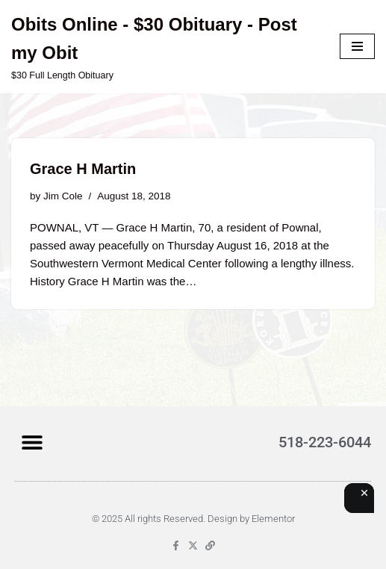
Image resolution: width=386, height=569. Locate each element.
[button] (32, 441)
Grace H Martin (83, 169)
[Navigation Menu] (357, 46)
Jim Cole (63, 196)
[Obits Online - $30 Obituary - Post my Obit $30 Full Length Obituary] (164, 46)
